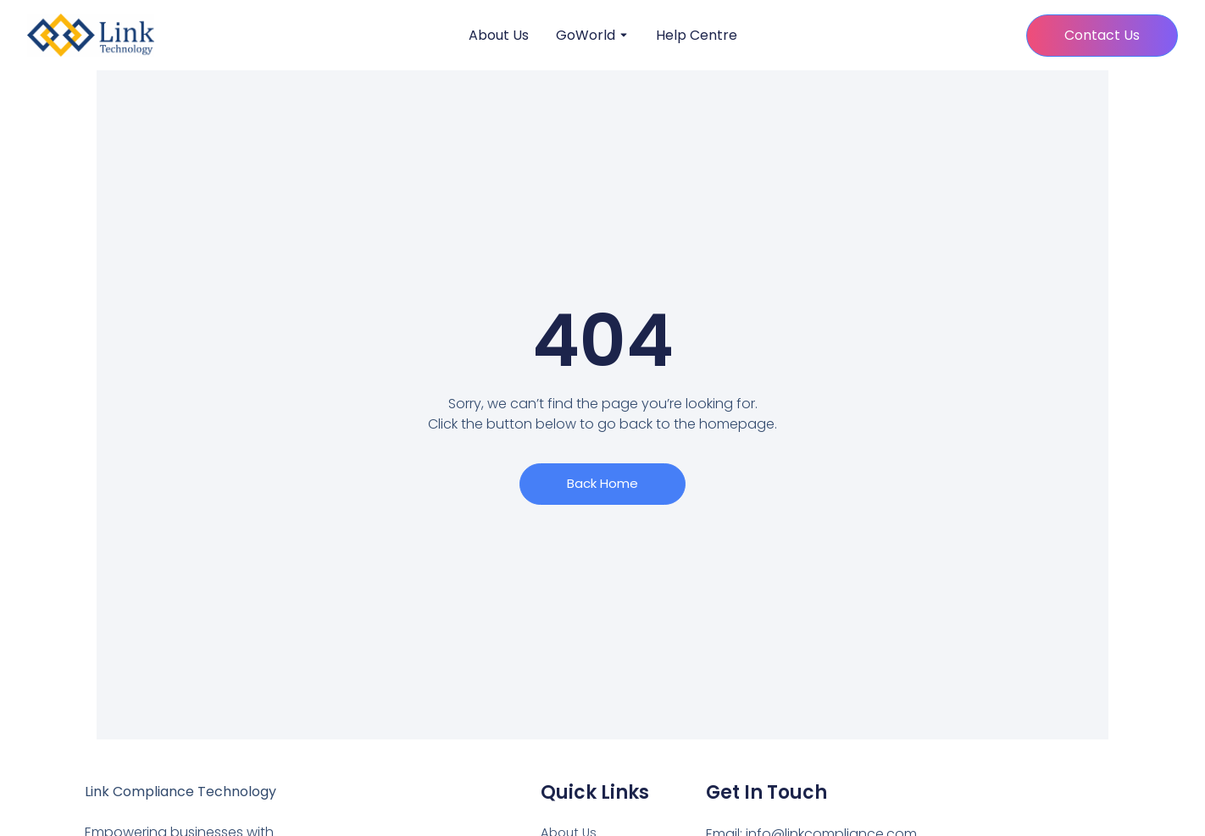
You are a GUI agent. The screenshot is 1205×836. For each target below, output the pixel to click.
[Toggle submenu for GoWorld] (622, 35)
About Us (499, 35)
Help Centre (696, 35)
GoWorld (585, 35)
